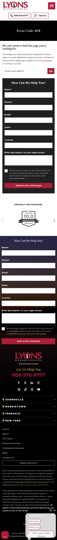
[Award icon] (28, 211)
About (5, 434)
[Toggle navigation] (51, 5)
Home (5, 429)
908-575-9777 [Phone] (28, 375)
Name (8, 90)
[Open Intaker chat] (29, 539)
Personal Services (11, 443)
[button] (54, 220)
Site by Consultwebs (20, 533)
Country (9, 140)
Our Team (7, 438)
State (7, 127)
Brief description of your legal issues (25, 153)
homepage (46, 60)
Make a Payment (28, 463)
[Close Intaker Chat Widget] (54, 510)
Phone (8, 102)
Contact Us (8, 457)
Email (8, 115)
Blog (4, 453)
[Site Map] (19, 485)
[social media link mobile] (19, 383)
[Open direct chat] (50, 510)
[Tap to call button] (19, 15)
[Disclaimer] (43, 485)
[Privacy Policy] (31, 485)
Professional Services (13, 448)
